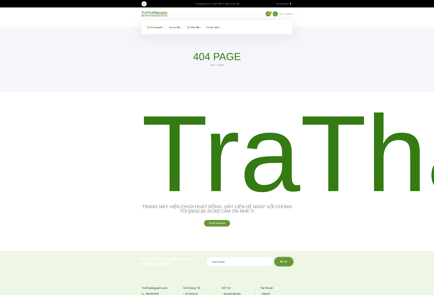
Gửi (283, 261)
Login (281, 14)
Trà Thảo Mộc (193, 27)
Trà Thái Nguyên (154, 27)
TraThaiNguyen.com (154, 288)
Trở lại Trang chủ (217, 223)
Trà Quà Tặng (212, 27)
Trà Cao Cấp (174, 27)
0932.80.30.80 (152, 294)
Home (212, 65)
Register (289, 14)
